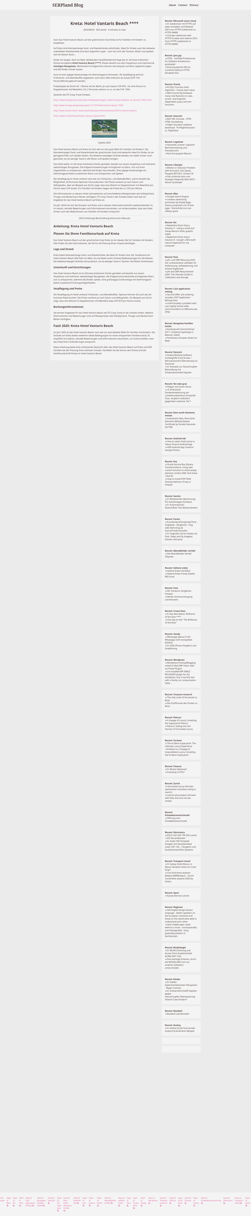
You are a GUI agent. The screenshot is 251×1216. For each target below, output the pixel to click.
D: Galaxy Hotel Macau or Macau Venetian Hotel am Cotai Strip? (180, 867)
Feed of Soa (85, 1201)
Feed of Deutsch (51, 1200)
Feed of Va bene (180, 1201)
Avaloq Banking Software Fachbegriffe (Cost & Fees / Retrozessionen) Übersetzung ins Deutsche (181, 359)
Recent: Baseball (173, 1010)
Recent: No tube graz (176, 383)
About (172, 5)
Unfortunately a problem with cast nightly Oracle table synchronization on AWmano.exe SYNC (181, 307)
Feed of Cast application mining (30, 1202)
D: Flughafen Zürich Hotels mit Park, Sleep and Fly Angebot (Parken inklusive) (181, 536)
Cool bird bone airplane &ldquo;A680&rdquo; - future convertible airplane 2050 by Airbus (179, 877)
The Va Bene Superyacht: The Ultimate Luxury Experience (180, 745)
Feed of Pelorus (172, 1200)
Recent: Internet (173, 116)
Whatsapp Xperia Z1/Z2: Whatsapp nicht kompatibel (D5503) (178, 639)
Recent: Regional (174, 907)
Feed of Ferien (99, 1201)
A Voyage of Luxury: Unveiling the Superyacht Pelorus (181, 722)
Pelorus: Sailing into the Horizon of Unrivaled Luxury (179, 727)
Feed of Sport (247, 1201)
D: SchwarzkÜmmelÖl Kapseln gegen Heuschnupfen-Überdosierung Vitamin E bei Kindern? (181, 995)
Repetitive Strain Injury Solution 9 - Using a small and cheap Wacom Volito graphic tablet (179, 229)
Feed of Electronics (228, 1200)
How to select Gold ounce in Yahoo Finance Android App (180, 443)
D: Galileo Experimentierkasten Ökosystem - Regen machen (181, 985)
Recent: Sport (172, 892)
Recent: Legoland (174, 141)
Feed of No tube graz (59, 1204)
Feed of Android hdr (77, 1200)
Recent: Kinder (172, 979)
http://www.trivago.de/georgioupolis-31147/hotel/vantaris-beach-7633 (88, 105)
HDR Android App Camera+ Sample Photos (179, 449)
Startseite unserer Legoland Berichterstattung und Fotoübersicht (180, 147)
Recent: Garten (173, 496)
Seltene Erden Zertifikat (178, 570)
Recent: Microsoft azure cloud (180, 20)
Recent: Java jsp (173, 55)
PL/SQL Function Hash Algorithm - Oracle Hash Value (180, 89)
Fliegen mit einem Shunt (179, 386)
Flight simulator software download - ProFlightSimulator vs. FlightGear (180, 127)
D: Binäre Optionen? (177, 769)
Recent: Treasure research (178, 694)
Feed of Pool (21, 1201)
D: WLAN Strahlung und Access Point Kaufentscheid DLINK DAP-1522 (178, 953)
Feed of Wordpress (153, 1200)
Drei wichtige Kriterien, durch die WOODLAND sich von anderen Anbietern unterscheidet (180, 963)
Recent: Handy (172, 633)
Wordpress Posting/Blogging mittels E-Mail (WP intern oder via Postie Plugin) (180, 665)
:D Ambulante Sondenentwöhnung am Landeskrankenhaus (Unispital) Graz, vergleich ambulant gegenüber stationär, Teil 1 (180, 395)
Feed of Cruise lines (136, 1203)
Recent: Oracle (172, 84)
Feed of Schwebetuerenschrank (211, 1200)
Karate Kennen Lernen (178, 895)
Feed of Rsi (15, 1201)
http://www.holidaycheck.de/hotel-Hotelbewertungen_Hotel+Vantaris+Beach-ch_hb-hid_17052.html (102, 100)
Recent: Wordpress (175, 659)
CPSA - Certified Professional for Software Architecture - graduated (180, 61)
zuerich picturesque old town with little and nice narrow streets (180, 798)
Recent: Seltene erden (176, 567)
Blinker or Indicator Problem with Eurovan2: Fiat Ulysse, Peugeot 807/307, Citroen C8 (180, 170)
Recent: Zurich (172, 783)
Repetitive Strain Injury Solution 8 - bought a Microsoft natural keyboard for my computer (180, 241)
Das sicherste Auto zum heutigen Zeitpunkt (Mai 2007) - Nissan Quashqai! (180, 179)
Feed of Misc (9, 1201)
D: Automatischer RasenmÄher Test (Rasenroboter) (181, 506)
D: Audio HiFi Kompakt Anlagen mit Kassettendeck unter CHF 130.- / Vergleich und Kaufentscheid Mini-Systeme (180, 845)
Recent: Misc (171, 193)
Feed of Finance (188, 1200)
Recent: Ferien (172, 519)
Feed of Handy (143, 1201)
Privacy (194, 5)
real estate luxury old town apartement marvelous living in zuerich (180, 789)
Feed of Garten (92, 1201)
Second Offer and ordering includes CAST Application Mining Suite (179, 297)
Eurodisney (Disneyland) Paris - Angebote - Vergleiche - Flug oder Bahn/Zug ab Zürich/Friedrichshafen (181, 526)
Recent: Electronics (175, 832)
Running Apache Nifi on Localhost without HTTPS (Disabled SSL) (178, 70)
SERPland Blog (67, 5)
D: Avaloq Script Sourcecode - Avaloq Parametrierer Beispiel (180, 1029)
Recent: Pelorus (173, 717)
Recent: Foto (171, 588)
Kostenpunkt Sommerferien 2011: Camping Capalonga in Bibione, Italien (180, 332)
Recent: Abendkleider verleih (180, 550)
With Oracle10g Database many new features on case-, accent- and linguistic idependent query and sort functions (179, 99)
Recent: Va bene (173, 740)
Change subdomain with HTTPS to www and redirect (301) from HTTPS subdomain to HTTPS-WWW (181, 40)
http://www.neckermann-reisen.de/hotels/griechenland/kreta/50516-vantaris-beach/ (95, 110)
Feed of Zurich (196, 1201)
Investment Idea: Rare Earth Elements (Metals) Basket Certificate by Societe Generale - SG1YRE (180, 423)
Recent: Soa (171, 461)
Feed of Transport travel (239, 1200)
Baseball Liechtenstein (178, 1013)
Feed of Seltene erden (121, 1201)
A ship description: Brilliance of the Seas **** (180, 615)
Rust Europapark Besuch (179, 153)
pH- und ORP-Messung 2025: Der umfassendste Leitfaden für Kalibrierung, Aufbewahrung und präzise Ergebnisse (181, 264)
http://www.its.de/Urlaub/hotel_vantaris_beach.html (79, 115)
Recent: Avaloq (173, 1025)
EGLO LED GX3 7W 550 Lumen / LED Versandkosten (181, 837)
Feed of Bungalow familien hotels (41, 1202)
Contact (182, 5)
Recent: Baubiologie (175, 947)
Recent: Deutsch (173, 352)
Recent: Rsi (170, 222)
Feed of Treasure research (163, 1201)
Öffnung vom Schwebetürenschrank (176, 819)
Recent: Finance (173, 766)
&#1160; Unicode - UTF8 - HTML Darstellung (178, 120)
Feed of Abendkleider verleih (110, 1200)
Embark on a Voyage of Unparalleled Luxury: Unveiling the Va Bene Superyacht (180, 752)
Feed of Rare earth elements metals (67, 1204)
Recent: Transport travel (177, 861)
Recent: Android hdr (175, 438)
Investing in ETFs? (176, 772)
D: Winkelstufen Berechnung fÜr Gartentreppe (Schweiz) (180, 500)
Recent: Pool (171, 257)
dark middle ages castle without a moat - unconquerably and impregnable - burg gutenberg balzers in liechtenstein (181, 930)
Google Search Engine (178, 196)
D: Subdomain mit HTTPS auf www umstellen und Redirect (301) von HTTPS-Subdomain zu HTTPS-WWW (180, 28)
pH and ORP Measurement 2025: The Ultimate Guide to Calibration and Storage (179, 274)
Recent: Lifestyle (173, 164)
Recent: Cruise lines (175, 611)
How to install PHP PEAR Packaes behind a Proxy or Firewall (178, 481)
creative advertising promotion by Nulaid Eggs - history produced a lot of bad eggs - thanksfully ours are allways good (179, 205)
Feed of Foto (129, 1201)
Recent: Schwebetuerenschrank (177, 814)
